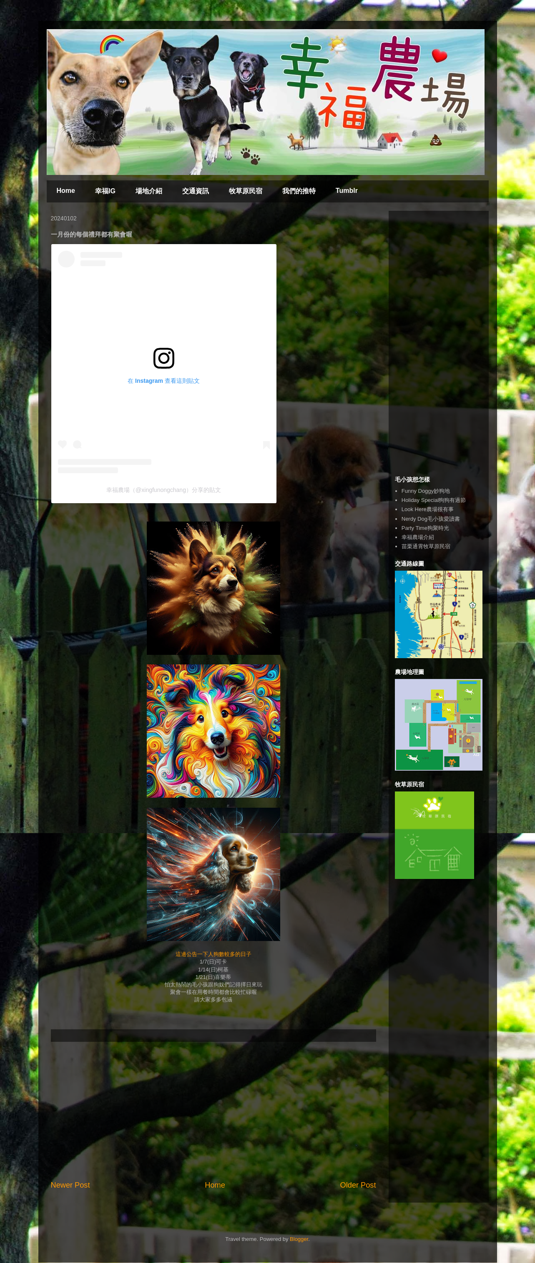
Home (66, 190)
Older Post (358, 1185)
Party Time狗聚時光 (425, 528)
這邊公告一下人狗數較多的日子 (213, 954)
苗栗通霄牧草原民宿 (426, 546)
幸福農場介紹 (418, 537)
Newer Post (70, 1185)
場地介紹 (149, 191)
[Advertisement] (213, 1111)
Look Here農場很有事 (428, 509)
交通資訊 (195, 191)
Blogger (299, 1239)
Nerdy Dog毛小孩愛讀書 (431, 519)
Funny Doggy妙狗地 (426, 491)
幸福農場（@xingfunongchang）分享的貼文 (163, 490)
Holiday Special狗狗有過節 (434, 500)
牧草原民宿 (245, 191)
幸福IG (105, 191)
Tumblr (347, 190)
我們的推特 (299, 191)
